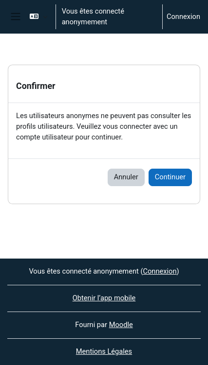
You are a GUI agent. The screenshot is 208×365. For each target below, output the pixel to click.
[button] (38, 17)
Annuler (126, 177)
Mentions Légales (104, 351)
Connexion (183, 16)
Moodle (121, 324)
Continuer (170, 177)
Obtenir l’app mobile (104, 298)
